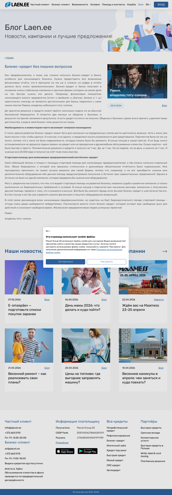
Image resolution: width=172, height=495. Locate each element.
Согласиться (65, 261)
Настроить (107, 261)
